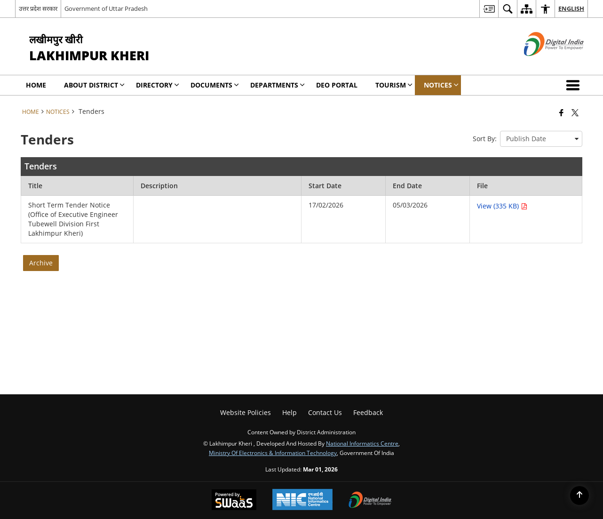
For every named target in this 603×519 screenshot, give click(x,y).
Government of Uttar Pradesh (106, 8)
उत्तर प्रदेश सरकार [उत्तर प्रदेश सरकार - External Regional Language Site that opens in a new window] (38, 8)
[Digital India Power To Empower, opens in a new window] (370, 500)
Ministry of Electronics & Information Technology (273, 452)
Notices (58, 111)
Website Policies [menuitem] (245, 412)
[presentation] (541, 139)
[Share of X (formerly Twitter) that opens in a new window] (575, 112)
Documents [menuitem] (214, 84)
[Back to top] (579, 495)
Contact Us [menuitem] (325, 412)
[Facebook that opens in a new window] (561, 112)
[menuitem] (488, 8)
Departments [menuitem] (277, 84)
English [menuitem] (571, 8)
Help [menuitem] (289, 412)
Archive (41, 262)
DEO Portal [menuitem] (336, 84)
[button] (574, 85)
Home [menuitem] (36, 84)
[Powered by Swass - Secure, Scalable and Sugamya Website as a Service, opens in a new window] (234, 500)
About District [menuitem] (94, 84)
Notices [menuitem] (441, 84)
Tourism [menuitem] (394, 84)
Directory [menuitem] (157, 84)
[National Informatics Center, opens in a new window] (302, 500)
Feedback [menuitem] (368, 412)
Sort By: (485, 138)
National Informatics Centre (362, 443)
